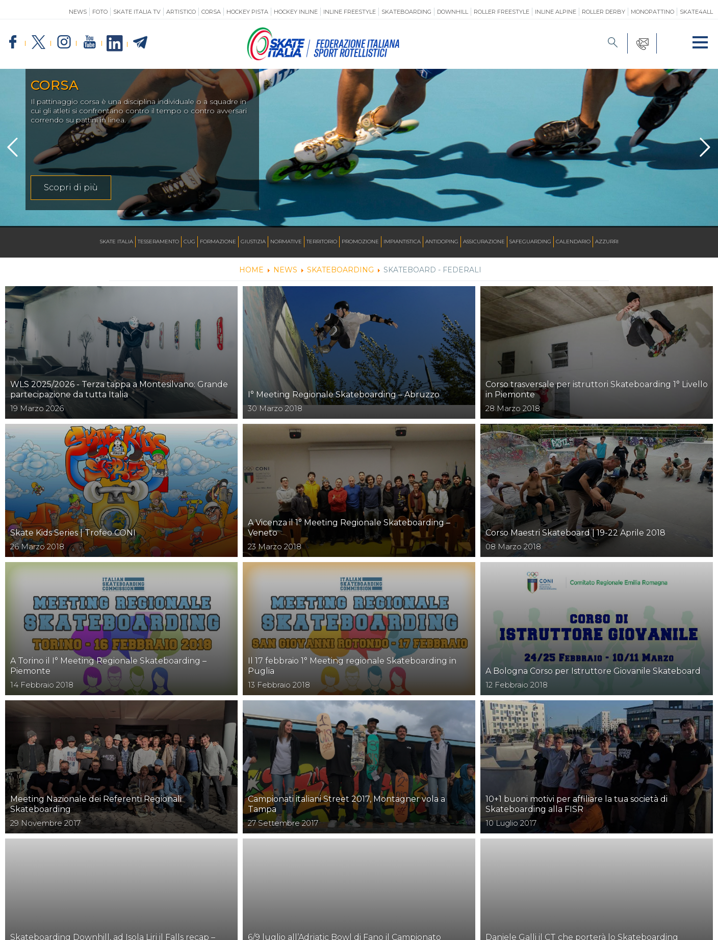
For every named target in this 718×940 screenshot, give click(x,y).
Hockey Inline (296, 11)
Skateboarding (406, 11)
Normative (286, 241)
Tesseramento (158, 241)
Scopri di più (71, 187)
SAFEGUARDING (530, 241)
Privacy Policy (456, 924)
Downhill (452, 11)
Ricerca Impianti (316, 924)
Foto (100, 11)
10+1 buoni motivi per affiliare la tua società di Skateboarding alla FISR (576, 804)
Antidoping (441, 241)
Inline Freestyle (349, 11)
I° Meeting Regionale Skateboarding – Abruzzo (344, 394)
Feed (362, 924)
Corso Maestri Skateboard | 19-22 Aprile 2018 (575, 533)
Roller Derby (603, 11)
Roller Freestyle (501, 11)
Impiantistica (402, 241)
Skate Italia (116, 241)
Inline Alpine (555, 11)
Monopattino (652, 11)
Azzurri (607, 241)
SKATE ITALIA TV (137, 11)
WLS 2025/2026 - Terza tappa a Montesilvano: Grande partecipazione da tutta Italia (119, 389)
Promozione (360, 241)
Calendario (573, 241)
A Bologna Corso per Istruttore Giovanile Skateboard (593, 671)
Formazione (218, 241)
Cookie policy (512, 924)
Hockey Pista (247, 11)
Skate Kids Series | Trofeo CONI (73, 533)
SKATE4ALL (696, 11)
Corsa (211, 11)
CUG (189, 241)
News (78, 11)
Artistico (181, 11)
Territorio (321, 241)
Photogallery (402, 924)
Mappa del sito (208, 924)
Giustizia (253, 241)
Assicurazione (484, 241)
